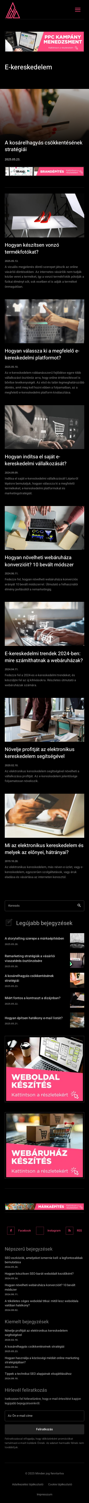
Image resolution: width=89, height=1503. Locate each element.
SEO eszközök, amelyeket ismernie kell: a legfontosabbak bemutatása (44, 1260)
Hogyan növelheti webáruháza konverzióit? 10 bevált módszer (39, 561)
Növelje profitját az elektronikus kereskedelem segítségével (40, 753)
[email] (44, 1416)
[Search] (79, 905)
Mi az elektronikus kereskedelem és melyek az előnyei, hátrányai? (44, 849)
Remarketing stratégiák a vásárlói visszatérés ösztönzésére (30, 958)
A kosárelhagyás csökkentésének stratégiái (29, 978)
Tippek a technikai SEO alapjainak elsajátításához (38, 1373)
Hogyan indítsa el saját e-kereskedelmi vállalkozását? (35, 460)
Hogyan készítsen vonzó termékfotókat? (32, 248)
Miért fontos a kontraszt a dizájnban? (33, 998)
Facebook (24, 1230)
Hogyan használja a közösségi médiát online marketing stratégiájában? (42, 1360)
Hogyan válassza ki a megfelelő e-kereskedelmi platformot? (42, 354)
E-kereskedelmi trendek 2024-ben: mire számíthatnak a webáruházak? (44, 657)
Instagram (54, 1230)
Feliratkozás (44, 1429)
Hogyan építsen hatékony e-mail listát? (34, 1018)
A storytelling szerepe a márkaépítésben (34, 938)
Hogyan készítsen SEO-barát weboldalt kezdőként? (39, 1273)
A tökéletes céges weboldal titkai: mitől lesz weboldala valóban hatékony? (41, 1303)
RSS (79, 1230)
